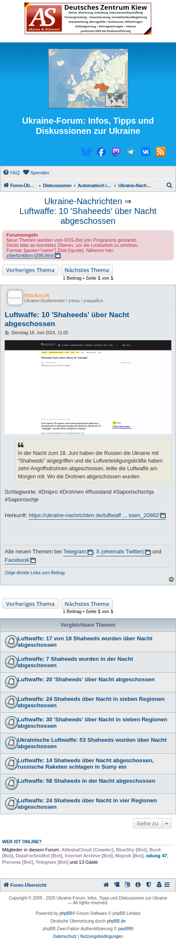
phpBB (65, 913)
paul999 (125, 928)
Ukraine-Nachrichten (83, 201)
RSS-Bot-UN (36, 295)
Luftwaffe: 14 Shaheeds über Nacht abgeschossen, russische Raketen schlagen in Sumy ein (86, 763)
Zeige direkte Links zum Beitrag (35, 572)
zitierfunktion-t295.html (30, 255)
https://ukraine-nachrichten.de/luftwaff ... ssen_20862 (94, 515)
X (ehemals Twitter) (120, 551)
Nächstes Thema (87, 270)
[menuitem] (11, 173)
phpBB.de (116, 921)
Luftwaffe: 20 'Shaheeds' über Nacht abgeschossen (86, 679)
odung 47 (156, 855)
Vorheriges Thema (30, 270)
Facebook (17, 560)
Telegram (74, 551)
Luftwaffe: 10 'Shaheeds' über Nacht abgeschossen (88, 216)
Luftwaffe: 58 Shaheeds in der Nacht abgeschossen (86, 781)
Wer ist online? (22, 841)
